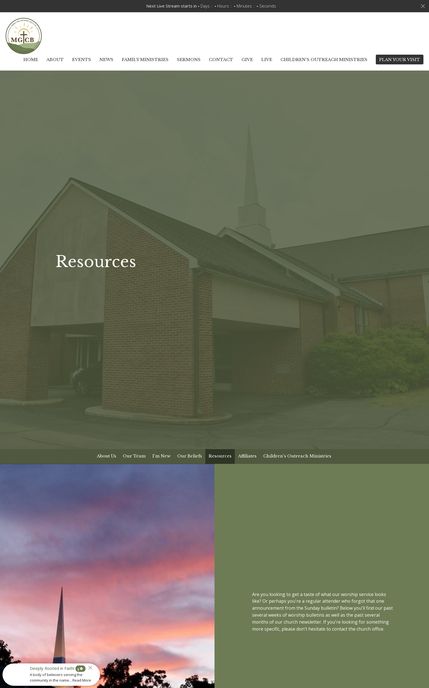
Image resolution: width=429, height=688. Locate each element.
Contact (221, 59)
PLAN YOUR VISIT (399, 59)
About (55, 59)
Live (266, 59)
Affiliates (247, 456)
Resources (220, 456)
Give (247, 59)
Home (30, 59)
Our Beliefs (189, 456)
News (106, 59)
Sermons (189, 59)
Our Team (134, 456)
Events (81, 59)
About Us (106, 456)
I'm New (161, 456)
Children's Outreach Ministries (324, 59)
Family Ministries (145, 59)
